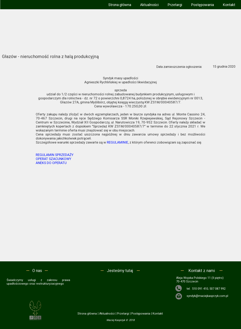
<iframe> (120, 292)
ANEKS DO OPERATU (51, 163)
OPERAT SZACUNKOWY (53, 159)
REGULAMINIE (117, 142)
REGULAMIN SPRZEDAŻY (55, 155)
